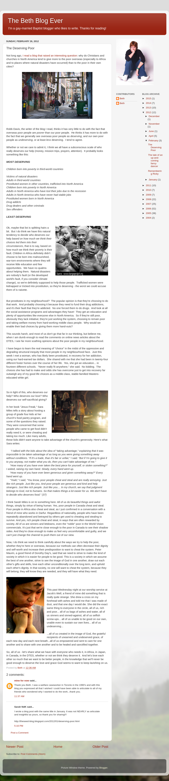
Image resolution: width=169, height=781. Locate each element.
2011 (149, 185)
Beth (122, 98)
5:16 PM (18, 726)
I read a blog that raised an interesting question (49, 55)
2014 (149, 103)
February (154, 140)
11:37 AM (19, 696)
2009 (149, 194)
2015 (149, 98)
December (154, 116)
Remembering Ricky (155, 172)
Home (58, 746)
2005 (149, 213)
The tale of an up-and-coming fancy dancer (155, 161)
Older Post (100, 746)
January (153, 179)
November (154, 123)
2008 (149, 199)
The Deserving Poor (154, 147)
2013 (149, 107)
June (152, 131)
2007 (149, 204)
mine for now (21, 680)
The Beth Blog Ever (35, 20)
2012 (149, 112)
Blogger (103, 767)
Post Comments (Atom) (33, 754)
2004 (149, 217)
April (151, 136)
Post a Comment (20, 732)
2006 (149, 208)
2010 (149, 190)
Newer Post (14, 746)
